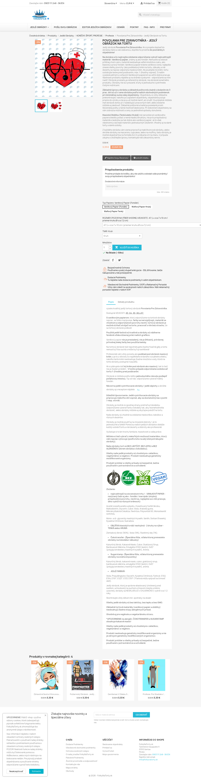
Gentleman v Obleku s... (118, 694)
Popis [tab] (111, 302)
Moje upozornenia (110, 754)
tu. (138, 389)
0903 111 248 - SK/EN (54, 3)
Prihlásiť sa (107, 747)
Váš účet (107, 739)
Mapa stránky (72, 767)
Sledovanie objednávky (112, 744)
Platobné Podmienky (75, 757)
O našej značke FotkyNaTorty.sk (80, 754)
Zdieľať (112, 260)
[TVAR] (122, 235)
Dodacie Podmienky (74, 744)
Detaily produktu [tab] (126, 302)
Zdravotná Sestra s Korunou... (47, 694)
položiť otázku (141, 158)
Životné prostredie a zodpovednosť (81, 761)
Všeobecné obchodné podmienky (81, 747)
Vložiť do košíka (127, 247)
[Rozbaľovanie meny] (130, 3)
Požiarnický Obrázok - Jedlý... (82, 694)
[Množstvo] (105, 247)
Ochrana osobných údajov (77, 751)
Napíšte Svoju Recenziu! (116, 158)
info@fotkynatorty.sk (148, 759)
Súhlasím (36, 771)
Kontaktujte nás (73, 764)
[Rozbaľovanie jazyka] (111, 3)
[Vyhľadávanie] (155, 14)
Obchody (70, 771)
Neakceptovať (16, 771)
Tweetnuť (119, 260)
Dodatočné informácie (115, 181)
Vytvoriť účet (108, 751)
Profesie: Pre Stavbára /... (154, 694)
